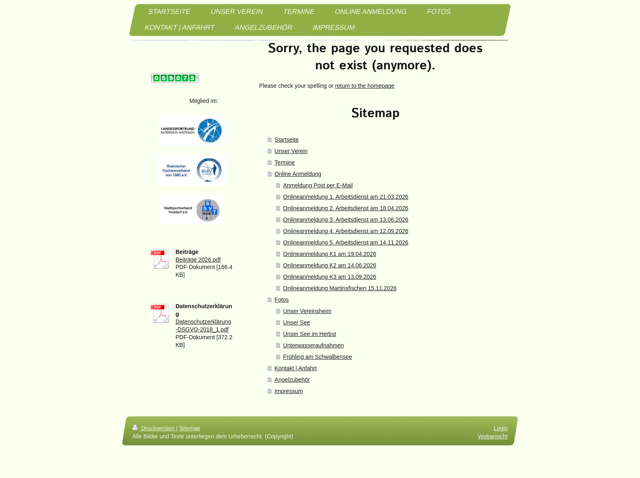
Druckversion (154, 428)
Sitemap (189, 428)
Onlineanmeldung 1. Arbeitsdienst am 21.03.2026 (346, 196)
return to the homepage (365, 85)
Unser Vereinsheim (307, 311)
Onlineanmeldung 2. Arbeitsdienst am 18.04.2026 (346, 208)
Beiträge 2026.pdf (198, 259)
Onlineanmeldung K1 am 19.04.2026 (329, 254)
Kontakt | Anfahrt (296, 368)
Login (501, 428)
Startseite (287, 139)
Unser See (296, 322)
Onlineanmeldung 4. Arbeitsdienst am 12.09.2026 (346, 231)
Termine (285, 162)
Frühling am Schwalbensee (317, 356)
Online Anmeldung (298, 174)
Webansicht (493, 436)
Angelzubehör (292, 379)
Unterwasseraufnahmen (313, 345)
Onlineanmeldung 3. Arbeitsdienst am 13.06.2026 (346, 219)
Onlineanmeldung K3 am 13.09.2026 (329, 276)
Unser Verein (291, 151)
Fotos (282, 299)
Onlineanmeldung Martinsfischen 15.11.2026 (340, 288)
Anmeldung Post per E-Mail (318, 185)
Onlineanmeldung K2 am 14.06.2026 (329, 265)
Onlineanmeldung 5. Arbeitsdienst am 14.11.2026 (346, 242)
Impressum (289, 391)
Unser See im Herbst (309, 334)
